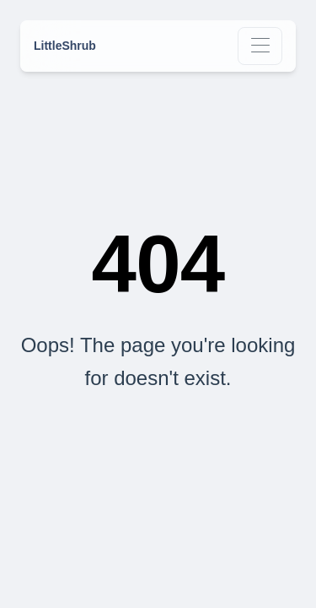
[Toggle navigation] (260, 46)
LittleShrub (65, 45)
